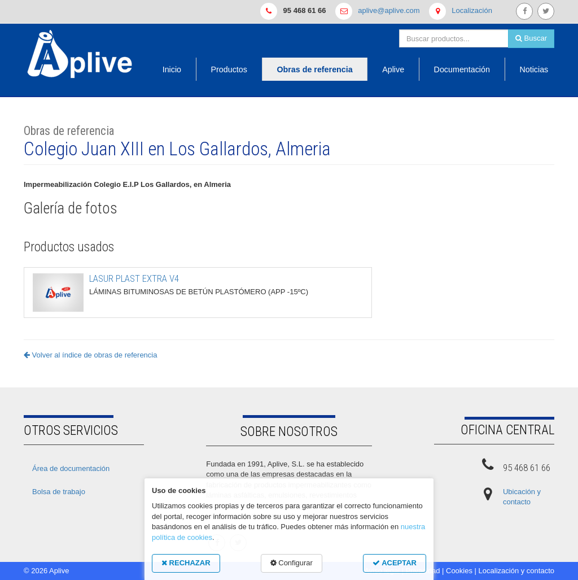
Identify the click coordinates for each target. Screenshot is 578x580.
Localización (472, 10)
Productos (229, 69)
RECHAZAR (186, 563)
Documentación (462, 69)
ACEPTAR (395, 563)
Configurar (291, 563)
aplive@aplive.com (388, 10)
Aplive (393, 69)
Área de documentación (71, 468)
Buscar (531, 38)
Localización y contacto (516, 570)
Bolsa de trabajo (58, 491)
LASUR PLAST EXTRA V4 (134, 278)
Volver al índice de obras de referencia (90, 355)
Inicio (172, 69)
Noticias (533, 69)
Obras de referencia (314, 69)
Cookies (459, 570)
